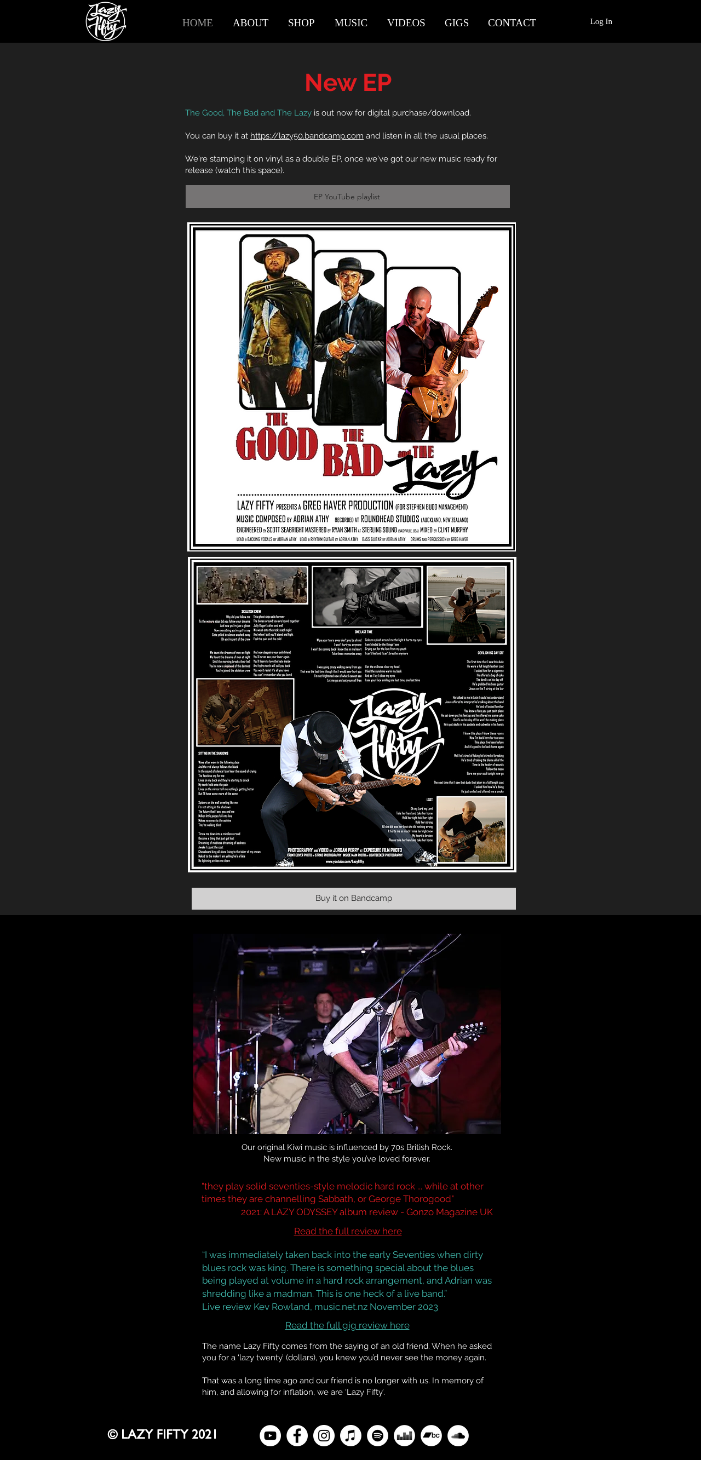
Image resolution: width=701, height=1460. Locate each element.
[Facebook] (297, 1435)
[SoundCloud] (458, 1435)
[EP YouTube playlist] (348, 196)
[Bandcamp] (431, 1435)
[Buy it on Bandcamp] (354, 899)
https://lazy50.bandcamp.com (307, 136)
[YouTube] (270, 1435)
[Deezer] (404, 1435)
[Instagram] (324, 1435)
